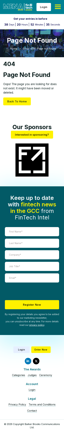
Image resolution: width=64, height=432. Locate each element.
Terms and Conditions (42, 404)
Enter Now (41, 349)
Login (44, 7)
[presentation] (32, 291)
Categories (18, 375)
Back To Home (17, 101)
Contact (32, 410)
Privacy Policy (17, 404)
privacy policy (36, 325)
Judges (32, 375)
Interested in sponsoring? (32, 134)
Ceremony (45, 375)
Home (13, 48)
